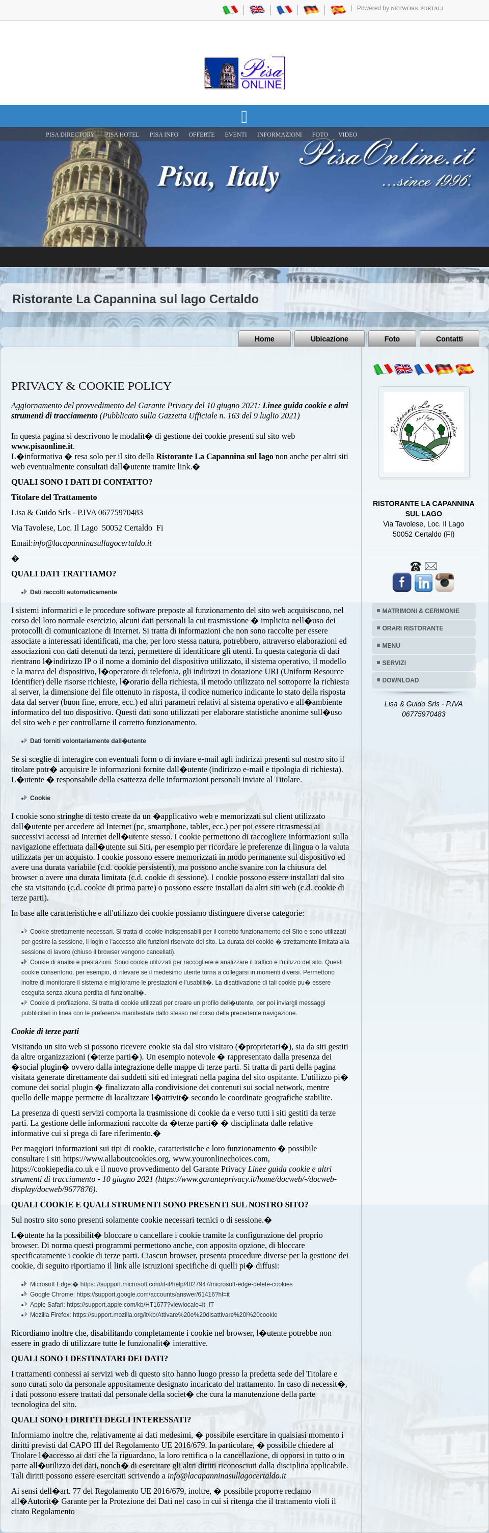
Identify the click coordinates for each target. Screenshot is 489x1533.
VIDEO (347, 134)
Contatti (449, 339)
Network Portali (417, 8)
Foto (392, 339)
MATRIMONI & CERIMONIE (421, 611)
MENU (391, 645)
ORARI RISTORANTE (413, 628)
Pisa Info (164, 134)
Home (265, 339)
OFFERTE (201, 134)
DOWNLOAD (401, 680)
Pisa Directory (70, 134)
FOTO (320, 134)
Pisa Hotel (122, 134)
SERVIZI (394, 663)
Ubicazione (329, 339)
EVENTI (236, 134)
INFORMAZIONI (279, 134)
